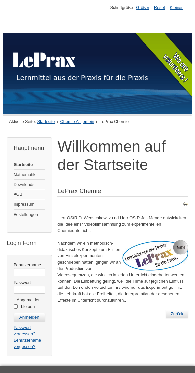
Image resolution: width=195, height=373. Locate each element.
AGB (18, 194)
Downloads (24, 184)
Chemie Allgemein (77, 121)
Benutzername (27, 264)
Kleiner (176, 7)
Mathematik (24, 174)
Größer (142, 7)
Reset (159, 7)
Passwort (22, 282)
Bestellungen (26, 214)
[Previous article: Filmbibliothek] (177, 314)
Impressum (24, 204)
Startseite (46, 121)
